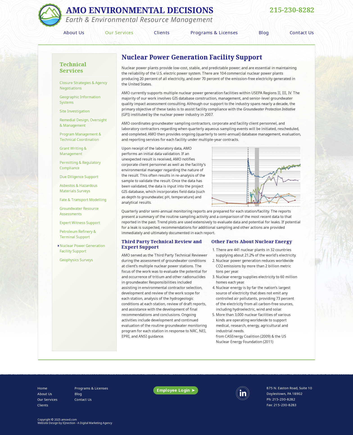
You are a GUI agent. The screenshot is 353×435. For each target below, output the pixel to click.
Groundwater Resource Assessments (79, 211)
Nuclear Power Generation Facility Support (82, 248)
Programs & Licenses (214, 33)
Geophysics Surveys (76, 259)
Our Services (119, 33)
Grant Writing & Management (73, 151)
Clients (162, 33)
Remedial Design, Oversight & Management (83, 122)
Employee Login (173, 390)
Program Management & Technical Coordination (80, 137)
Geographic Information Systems (80, 99)
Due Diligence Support (79, 176)
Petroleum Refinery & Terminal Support (78, 234)
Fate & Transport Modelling (83, 199)
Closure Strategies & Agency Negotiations (83, 85)
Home (42, 388)
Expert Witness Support (80, 222)
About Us (73, 33)
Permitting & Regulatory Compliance (80, 165)
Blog (264, 33)
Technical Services (73, 67)
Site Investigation (75, 111)
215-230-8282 (292, 10)
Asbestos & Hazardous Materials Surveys (78, 188)
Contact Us (302, 33)
